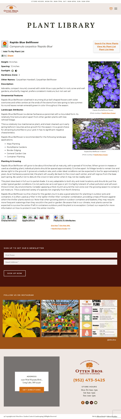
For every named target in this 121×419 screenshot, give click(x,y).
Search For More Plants (106, 43)
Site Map (54, 225)
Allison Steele (101, 416)
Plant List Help (106, 49)
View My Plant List (106, 46)
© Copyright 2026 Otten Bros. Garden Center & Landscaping (23, 416)
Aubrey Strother (112, 416)
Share (10, 56)
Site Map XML (64, 225)
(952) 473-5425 (89, 380)
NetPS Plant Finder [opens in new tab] (59, 229)
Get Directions (32, 390)
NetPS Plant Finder (108, 113)
